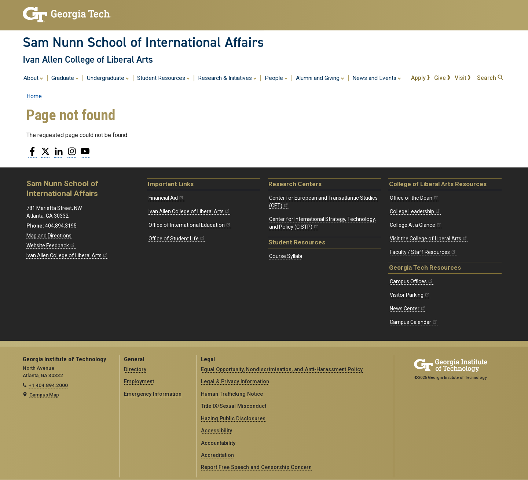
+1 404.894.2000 (48, 385)
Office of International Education (189, 225)
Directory (135, 369)
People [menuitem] (276, 77)
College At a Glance (416, 225)
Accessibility (216, 430)
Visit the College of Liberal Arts (429, 238)
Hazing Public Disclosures (233, 418)
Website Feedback (51, 245)
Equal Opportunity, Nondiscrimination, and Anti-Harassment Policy (282, 369)
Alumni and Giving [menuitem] (320, 77)
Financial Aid (166, 198)
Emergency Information (153, 394)
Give (442, 77)
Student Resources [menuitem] (163, 77)
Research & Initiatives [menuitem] (227, 77)
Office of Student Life (176, 238)
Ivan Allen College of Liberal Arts (88, 59)
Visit (463, 77)
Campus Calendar (414, 322)
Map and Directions (49, 236)
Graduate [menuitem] (65, 77)
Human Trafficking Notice (232, 394)
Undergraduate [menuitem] (108, 77)
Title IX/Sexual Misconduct (233, 406)
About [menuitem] (33, 77)
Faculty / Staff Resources (423, 252)
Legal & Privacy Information (235, 381)
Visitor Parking (410, 295)
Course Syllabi (285, 256)
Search (490, 77)
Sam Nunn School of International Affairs (143, 42)
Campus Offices (411, 281)
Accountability (218, 443)
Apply (420, 77)
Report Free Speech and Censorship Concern (256, 467)
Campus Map (44, 395)
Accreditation (217, 455)
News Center (408, 308)
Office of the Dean (414, 198)
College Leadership (415, 211)
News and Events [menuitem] (376, 77)
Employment (139, 381)
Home (34, 96)
